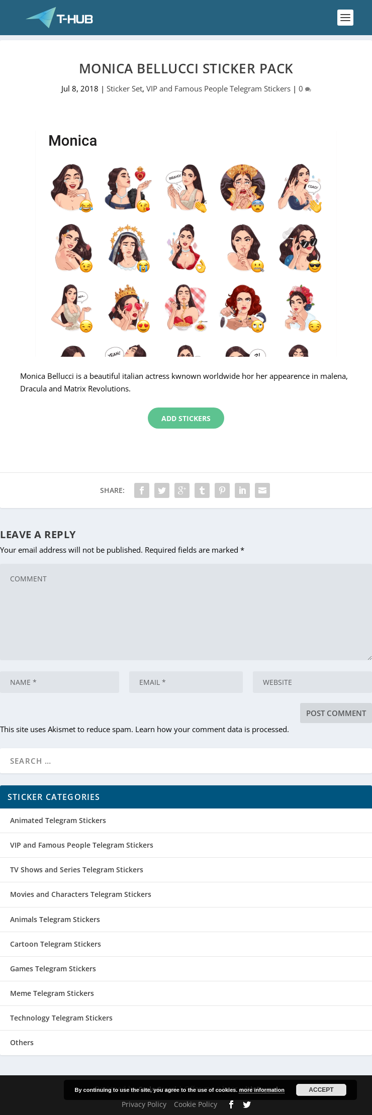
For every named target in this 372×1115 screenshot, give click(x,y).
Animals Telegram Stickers (55, 919)
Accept (321, 1089)
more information (261, 1090)
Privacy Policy (144, 1104)
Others (22, 1042)
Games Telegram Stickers (53, 968)
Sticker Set (124, 88)
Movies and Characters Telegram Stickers (80, 894)
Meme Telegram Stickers (52, 993)
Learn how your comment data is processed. (212, 729)
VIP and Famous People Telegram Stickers (218, 88)
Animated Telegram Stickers (58, 820)
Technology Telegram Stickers (61, 1018)
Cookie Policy (195, 1104)
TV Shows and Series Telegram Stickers (76, 869)
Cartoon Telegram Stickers (55, 944)
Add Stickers (186, 418)
